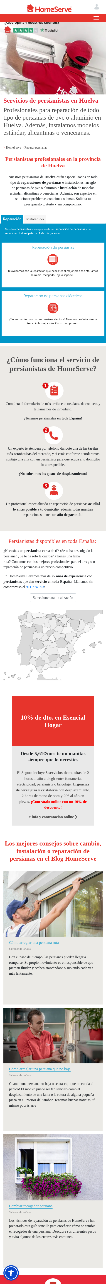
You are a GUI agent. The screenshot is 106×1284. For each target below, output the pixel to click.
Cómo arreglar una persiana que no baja (40, 1069)
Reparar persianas (35, 147)
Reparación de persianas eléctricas (53, 296)
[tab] (12, 219)
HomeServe (14, 147)
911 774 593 (35, 587)
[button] (11, 1272)
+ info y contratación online (53, 817)
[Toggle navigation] (96, 18)
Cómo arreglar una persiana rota (34, 942)
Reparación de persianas (53, 247)
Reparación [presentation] (12, 219)
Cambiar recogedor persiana (31, 1206)
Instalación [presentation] (35, 219)
